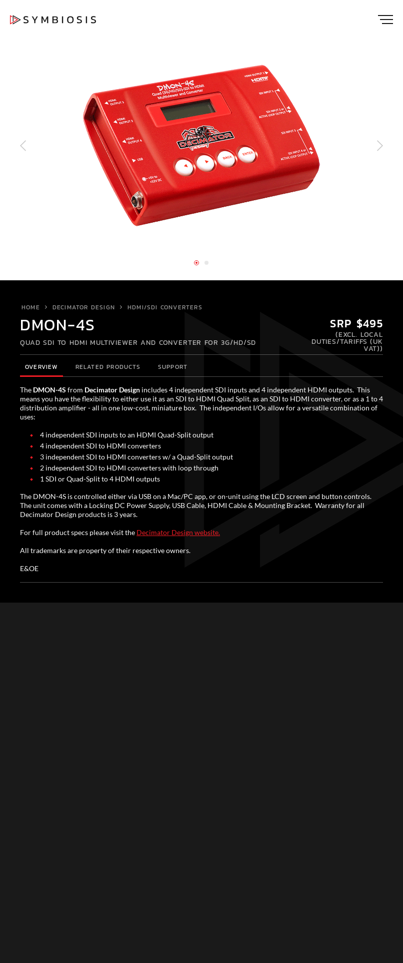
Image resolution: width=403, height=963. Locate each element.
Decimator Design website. (178, 532)
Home (31, 307)
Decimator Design (83, 307)
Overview (41, 366)
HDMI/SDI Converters (165, 307)
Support (173, 366)
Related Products (108, 366)
